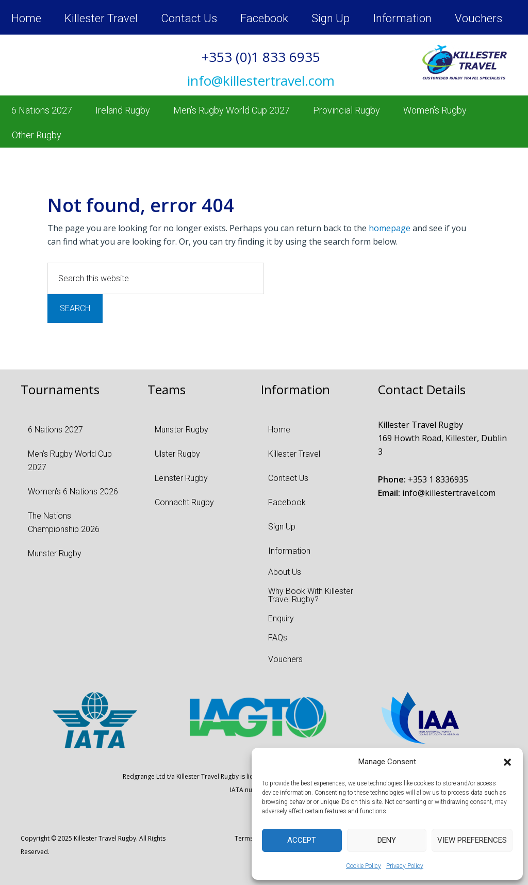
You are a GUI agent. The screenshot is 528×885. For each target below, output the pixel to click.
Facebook (264, 18)
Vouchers (478, 18)
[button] (507, 762)
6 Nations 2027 (41, 110)
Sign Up (330, 18)
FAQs (277, 637)
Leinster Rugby (181, 478)
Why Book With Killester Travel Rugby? (310, 595)
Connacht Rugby (184, 502)
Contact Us (189, 18)
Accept (301, 840)
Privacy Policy (404, 866)
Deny (386, 840)
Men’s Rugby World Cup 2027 (231, 110)
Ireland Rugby (122, 110)
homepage (389, 228)
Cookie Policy (363, 866)
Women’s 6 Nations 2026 (73, 491)
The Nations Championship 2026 (64, 522)
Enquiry (281, 618)
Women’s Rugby (435, 110)
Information (402, 18)
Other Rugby (36, 135)
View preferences (472, 840)
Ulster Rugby (177, 454)
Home (26, 18)
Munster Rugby (54, 553)
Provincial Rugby (346, 110)
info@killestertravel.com (449, 492)
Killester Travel (101, 18)
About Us (284, 572)
